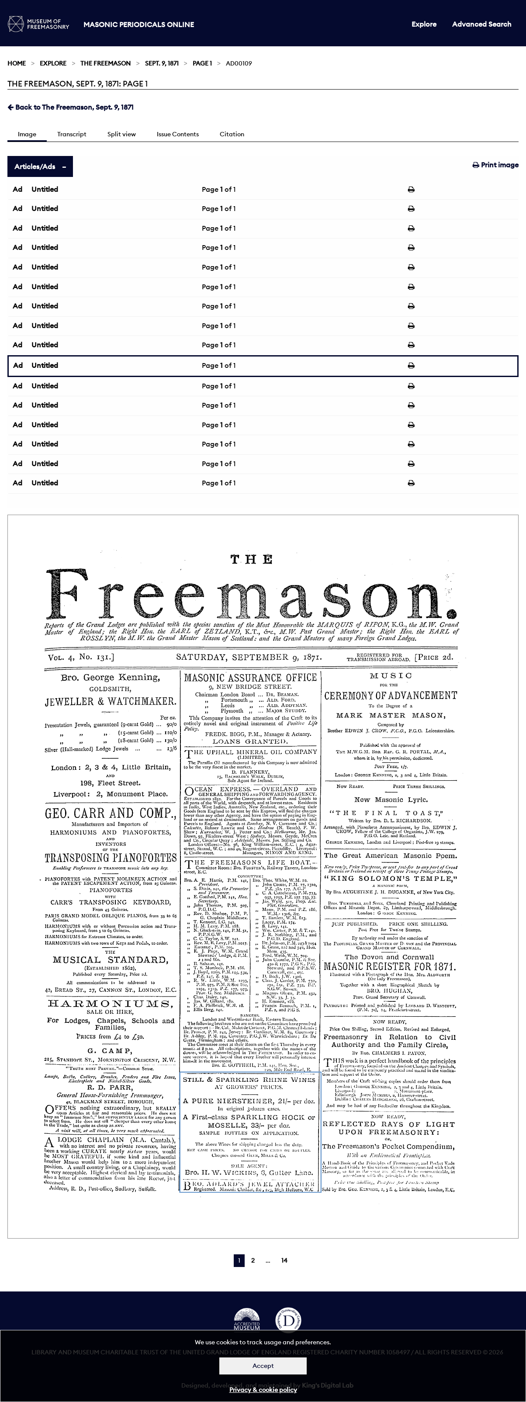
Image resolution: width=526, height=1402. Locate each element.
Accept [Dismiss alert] (263, 1366)
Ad (17, 189)
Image (27, 134)
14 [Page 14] (284, 1260)
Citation (232, 134)
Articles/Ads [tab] (34, 166)
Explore (424, 24)
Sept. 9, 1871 (162, 63)
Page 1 (202, 63)
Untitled (44, 189)
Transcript (72, 134)
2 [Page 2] (253, 1260)
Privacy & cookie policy (263, 1390)
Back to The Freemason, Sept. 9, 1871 (70, 107)
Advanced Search (482, 24)
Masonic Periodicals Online (138, 24)
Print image (496, 164)
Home (16, 63)
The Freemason (105, 63)
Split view (121, 134)
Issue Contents (178, 134)
